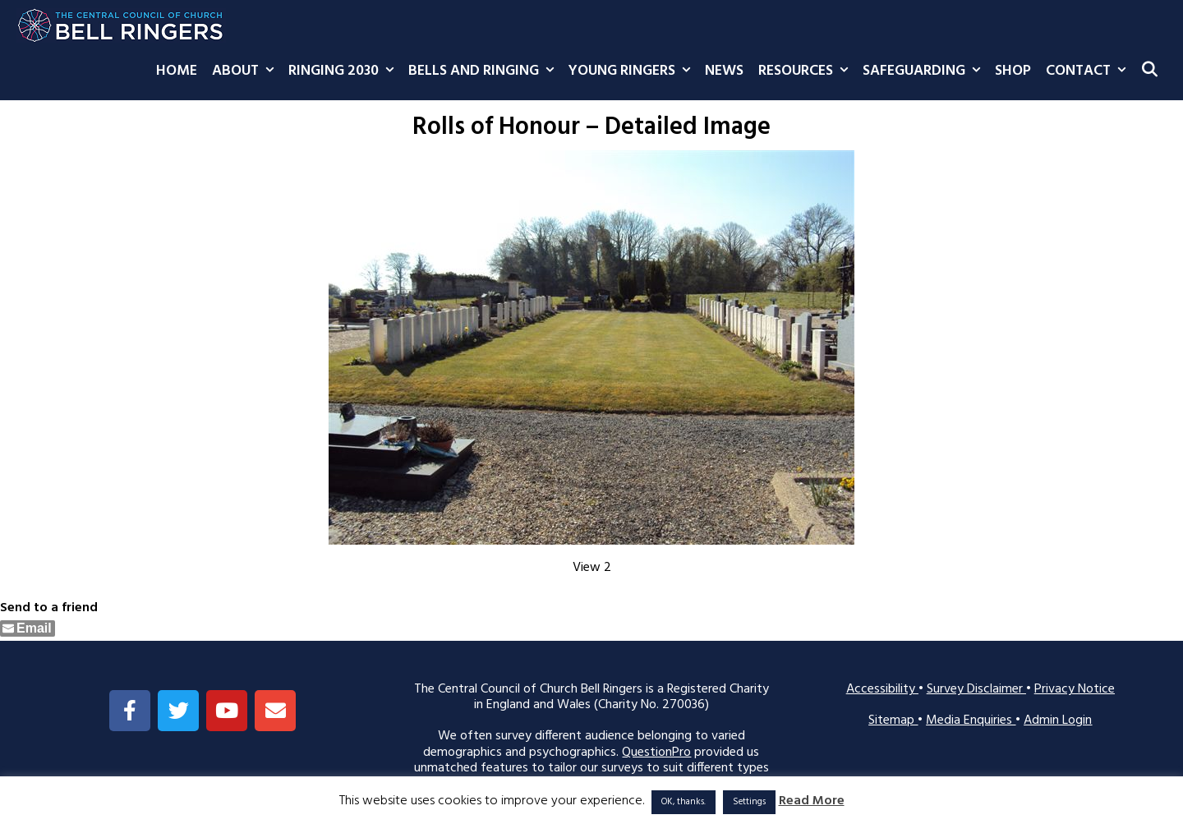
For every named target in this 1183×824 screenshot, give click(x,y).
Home (176, 71)
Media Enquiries (970, 720)
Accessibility (882, 689)
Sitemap (893, 720)
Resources (806, 71)
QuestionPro (656, 752)
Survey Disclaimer (976, 689)
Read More (812, 801)
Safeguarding (925, 71)
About (246, 71)
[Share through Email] (27, 628)
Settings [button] (749, 801)
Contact (1089, 71)
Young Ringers (632, 71)
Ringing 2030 (344, 71)
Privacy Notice (1074, 689)
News (724, 71)
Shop (1013, 71)
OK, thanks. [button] (683, 801)
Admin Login (1058, 720)
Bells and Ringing (484, 71)
